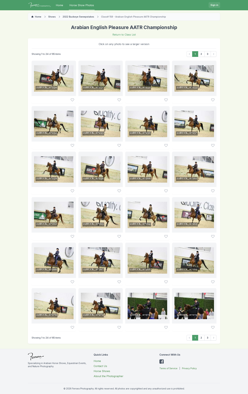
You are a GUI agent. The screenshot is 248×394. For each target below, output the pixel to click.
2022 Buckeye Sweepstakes (78, 16)
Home (59, 5)
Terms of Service (168, 368)
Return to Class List (124, 34)
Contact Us (100, 366)
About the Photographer (108, 376)
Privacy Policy (189, 368)
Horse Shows (102, 371)
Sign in (214, 5)
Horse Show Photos (81, 5)
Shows (52, 16)
